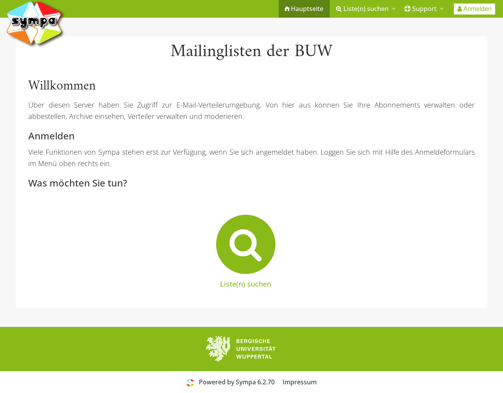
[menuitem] (304, 9)
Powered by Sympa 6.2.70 (237, 382)
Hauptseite (304, 8)
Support (420, 8)
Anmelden (474, 8)
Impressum (300, 382)
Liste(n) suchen (362, 8)
